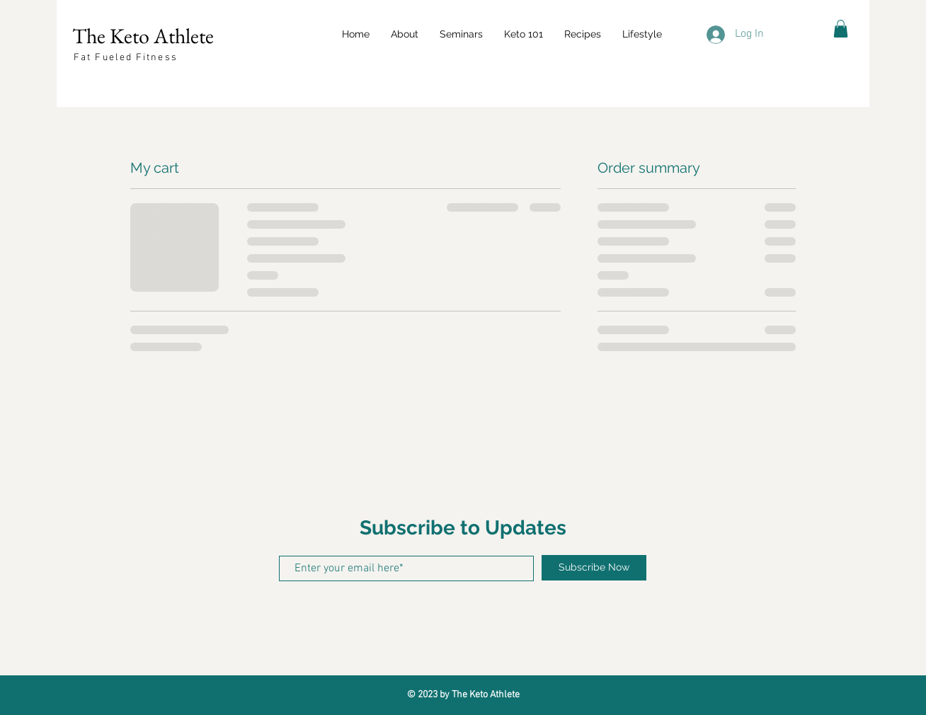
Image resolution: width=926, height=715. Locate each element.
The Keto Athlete (143, 36)
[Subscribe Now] (594, 567)
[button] (461, 34)
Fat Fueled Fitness (126, 58)
